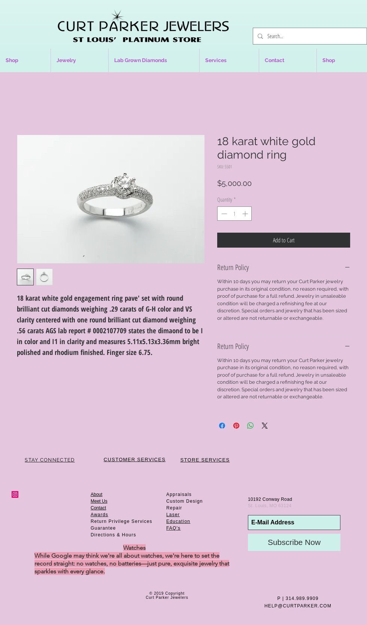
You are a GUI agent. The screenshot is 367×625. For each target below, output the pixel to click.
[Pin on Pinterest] (236, 425)
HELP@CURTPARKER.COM (297, 606)
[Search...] (309, 36)
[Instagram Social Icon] (15, 494)
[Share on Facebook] (222, 425)
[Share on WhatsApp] (250, 425)
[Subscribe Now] (294, 542)
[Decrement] (223, 214)
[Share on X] (264, 425)
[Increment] (246, 214)
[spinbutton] (234, 214)
